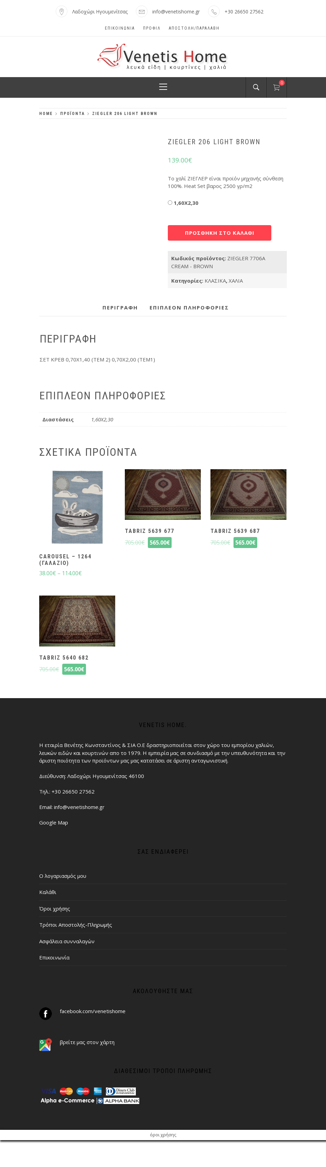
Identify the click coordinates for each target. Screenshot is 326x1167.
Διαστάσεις (213, 201)
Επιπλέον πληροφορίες (189, 307)
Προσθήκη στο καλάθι (219, 232)
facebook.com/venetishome (93, 1011)
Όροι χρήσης (54, 908)
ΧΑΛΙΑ (236, 280)
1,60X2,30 (186, 202)
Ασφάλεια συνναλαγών (67, 941)
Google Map (53, 822)
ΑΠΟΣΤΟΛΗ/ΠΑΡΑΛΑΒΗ (194, 28)
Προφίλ (152, 28)
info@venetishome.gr (176, 11)
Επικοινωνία (120, 28)
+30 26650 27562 (244, 11)
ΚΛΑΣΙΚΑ (215, 280)
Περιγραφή (120, 307)
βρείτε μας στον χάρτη (87, 1042)
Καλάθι (47, 892)
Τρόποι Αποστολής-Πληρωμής (75, 924)
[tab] (120, 307)
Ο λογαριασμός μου (62, 875)
